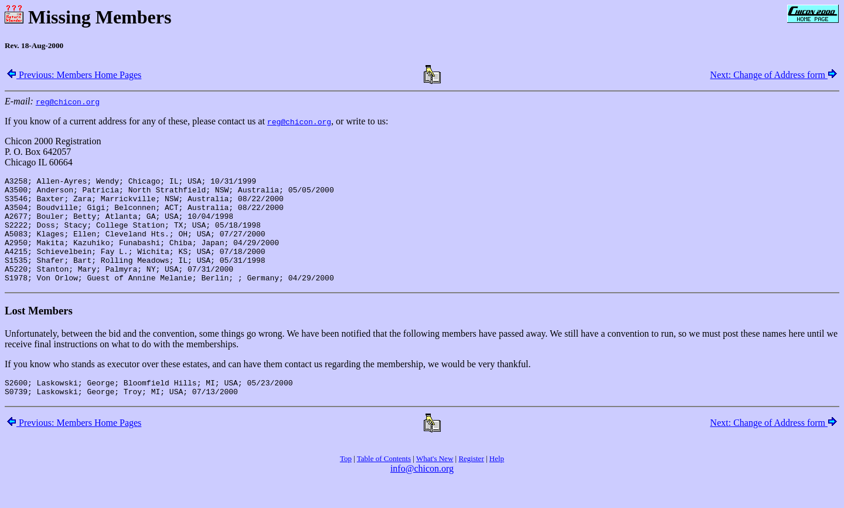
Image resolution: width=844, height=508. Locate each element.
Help (496, 483)
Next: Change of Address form (773, 75)
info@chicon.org (422, 493)
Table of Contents (384, 483)
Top (346, 483)
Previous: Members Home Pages (74, 75)
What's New (434, 483)
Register (471, 483)
